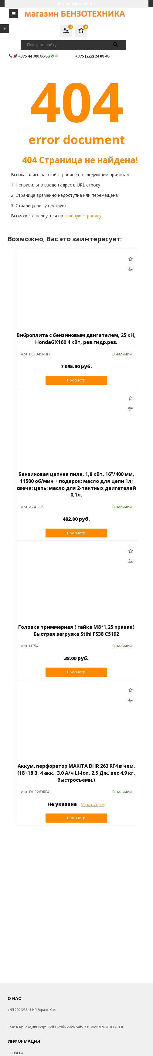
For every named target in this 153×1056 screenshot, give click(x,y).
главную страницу (82, 216)
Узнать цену (93, 804)
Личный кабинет (77, 3)
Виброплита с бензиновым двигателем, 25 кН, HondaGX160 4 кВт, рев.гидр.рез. (76, 338)
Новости (15, 1052)
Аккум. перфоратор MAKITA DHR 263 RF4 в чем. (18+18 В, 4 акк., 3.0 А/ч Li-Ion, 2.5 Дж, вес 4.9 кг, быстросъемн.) (76, 773)
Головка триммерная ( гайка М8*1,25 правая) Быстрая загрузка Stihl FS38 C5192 (76, 630)
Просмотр (76, 380)
